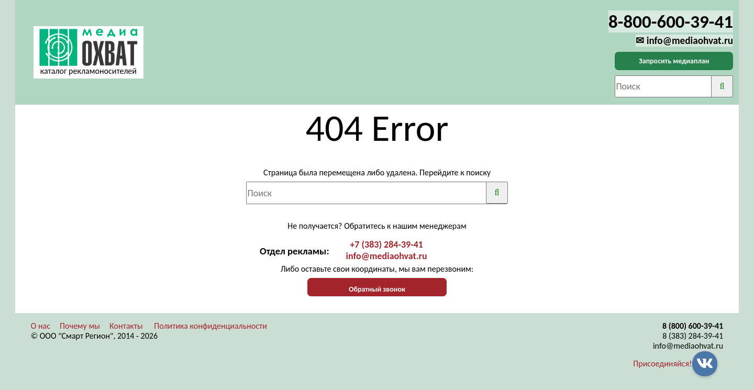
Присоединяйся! (662, 364)
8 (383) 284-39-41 (692, 336)
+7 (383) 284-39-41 (386, 244)
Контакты (126, 326)
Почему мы (80, 326)
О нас (40, 326)
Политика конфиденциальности (210, 326)
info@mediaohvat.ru (386, 256)
